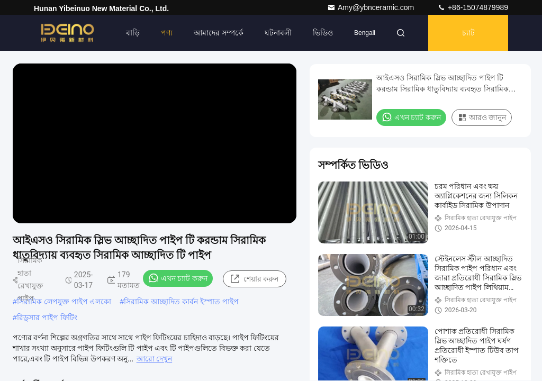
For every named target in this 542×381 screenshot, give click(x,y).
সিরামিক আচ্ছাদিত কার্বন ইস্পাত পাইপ (181, 301)
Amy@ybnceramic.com (371, 7)
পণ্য (167, 33)
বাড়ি (133, 33)
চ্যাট (468, 33)
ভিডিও (323, 33)
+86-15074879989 (472, 7)
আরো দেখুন (154, 359)
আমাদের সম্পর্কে (218, 33)
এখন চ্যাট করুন (177, 278)
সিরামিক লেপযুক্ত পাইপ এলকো (64, 301)
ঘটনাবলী (278, 33)
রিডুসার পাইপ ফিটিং (47, 317)
